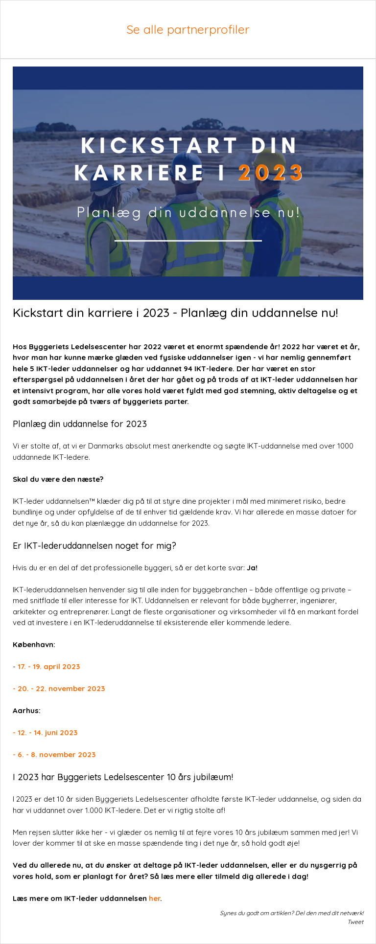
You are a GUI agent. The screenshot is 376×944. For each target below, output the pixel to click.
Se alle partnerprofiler (188, 29)
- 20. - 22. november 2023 (59, 688)
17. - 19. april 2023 (49, 666)
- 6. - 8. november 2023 (54, 754)
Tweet (355, 921)
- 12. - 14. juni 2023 (45, 732)
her (154, 898)
